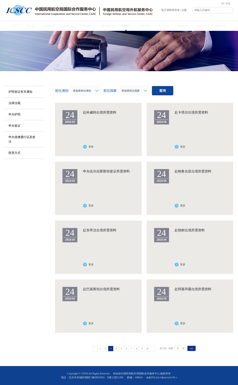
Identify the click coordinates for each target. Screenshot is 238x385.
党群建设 (183, 26)
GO (191, 348)
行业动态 (50, 26)
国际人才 (202, 26)
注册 (184, 10)
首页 (14, 26)
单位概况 (31, 26)
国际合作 (69, 26)
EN (222, 3)
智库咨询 (164, 26)
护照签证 (126, 26)
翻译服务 (107, 26)
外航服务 (88, 26)
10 (147, 348)
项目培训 (221, 26)
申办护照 (14, 114)
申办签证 (14, 125)
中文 (228, 3)
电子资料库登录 (170, 10)
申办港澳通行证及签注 (22, 139)
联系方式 (14, 152)
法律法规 (14, 103)
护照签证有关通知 (20, 91)
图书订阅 (145, 26)
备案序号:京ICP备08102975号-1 (161, 377)
